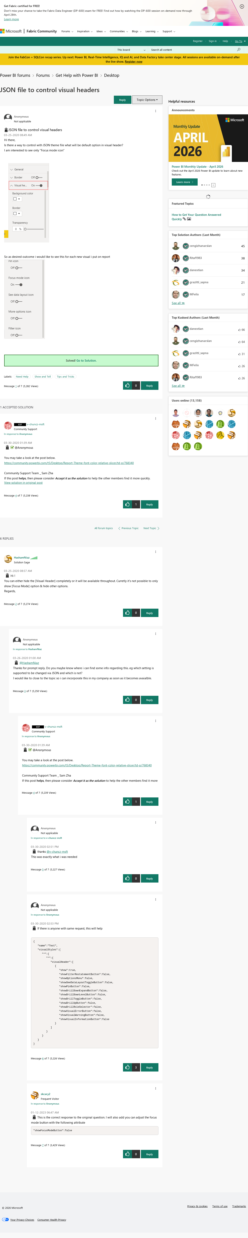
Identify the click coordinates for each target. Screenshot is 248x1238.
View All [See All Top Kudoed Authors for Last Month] (178, 385)
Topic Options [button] (146, 100)
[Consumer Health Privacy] (51, 1225)
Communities (117, 31)
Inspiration (83, 31)
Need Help (22, 376)
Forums (66, 31)
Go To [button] (238, 41)
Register (198, 41)
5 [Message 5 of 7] (43, 869)
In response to (18, 433)
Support (167, 31)
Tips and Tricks (65, 376)
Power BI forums (15, 75)
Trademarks (239, 1211)
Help (225, 41)
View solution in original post (23, 483)
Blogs (135, 31)
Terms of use (219, 1211)
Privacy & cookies (197, 1211)
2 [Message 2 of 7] (16, 603)
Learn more (11, 19)
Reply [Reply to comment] (149, 504)
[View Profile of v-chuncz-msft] (35, 424)
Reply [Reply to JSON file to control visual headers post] (149, 385)
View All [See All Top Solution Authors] (178, 303)
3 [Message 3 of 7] (25, 691)
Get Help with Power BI (77, 75)
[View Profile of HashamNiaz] (22, 557)
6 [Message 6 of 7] (43, 1063)
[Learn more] (185, 182)
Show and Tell (43, 376)
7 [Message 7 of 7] (43, 1150)
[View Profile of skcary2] (45, 1099)
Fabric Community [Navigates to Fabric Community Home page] (42, 31)
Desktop (111, 75)
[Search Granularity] (131, 50)
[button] (122, 100)
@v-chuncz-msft (57, 852)
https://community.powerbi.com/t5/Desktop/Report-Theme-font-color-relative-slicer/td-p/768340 (69, 463)
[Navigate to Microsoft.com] (10, 31)
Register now (133, 61)
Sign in (213, 41)
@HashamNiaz (29, 663)
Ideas (100, 31)
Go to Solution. (86, 360)
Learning (150, 31)
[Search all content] (196, 50)
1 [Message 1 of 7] (16, 386)
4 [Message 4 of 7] (16, 495)
